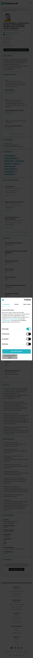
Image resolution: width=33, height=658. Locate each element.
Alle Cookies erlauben (16, 351)
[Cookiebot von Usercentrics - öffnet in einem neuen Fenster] (24, 300)
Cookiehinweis (6, 320)
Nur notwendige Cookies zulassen (9, 356)
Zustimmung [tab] (6, 304)
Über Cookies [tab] (27, 304)
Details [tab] (16, 304)
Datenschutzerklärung (13, 319)
